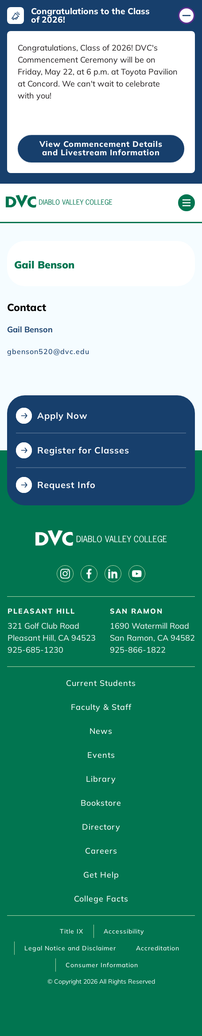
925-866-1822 (138, 650)
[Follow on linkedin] (113, 573)
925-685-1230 (35, 650)
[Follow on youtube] (136, 573)
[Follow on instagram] (65, 573)
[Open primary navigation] (186, 202)
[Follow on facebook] (89, 573)
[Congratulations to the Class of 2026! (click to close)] (101, 15)
